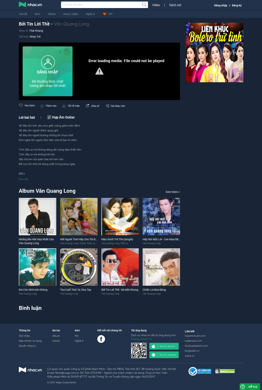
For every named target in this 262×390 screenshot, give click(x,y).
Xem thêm (173, 192)
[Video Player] (99, 71)
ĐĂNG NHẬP (47, 72)
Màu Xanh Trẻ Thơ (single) (117, 239)
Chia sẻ (92, 106)
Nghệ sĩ (90, 14)
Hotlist (56, 340)
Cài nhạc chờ (115, 106)
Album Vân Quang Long (47, 190)
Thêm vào (48, 105)
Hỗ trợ (253, 386)
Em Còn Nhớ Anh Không (33, 289)
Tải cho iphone (163, 346)
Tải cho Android (164, 355)
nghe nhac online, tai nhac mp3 (30, 5)
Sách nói (175, 5)
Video (156, 5)
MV (77, 335)
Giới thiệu (24, 335)
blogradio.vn (192, 350)
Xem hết (23, 179)
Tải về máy (71, 105)
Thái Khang (36, 30)
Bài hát (56, 330)
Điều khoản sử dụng (30, 340)
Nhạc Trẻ (35, 36)
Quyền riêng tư (27, 345)
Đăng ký (237, 5)
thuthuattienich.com (196, 345)
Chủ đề (23, 14)
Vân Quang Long (71, 23)
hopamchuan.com (195, 335)
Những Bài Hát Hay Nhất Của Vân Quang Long (36, 241)
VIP (107, 14)
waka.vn (189, 355)
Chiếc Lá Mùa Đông (154, 289)
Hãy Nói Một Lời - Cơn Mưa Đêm (162, 239)
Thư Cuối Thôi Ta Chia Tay (75, 289)
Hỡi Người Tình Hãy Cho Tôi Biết (79, 239)
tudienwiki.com (193, 340)
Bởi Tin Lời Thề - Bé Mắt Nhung (119, 289)
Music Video (70, 14)
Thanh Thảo (85, 243)
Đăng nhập (220, 5)
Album (52, 14)
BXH (37, 14)
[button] (99, 71)
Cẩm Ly (124, 243)
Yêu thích (27, 105)
